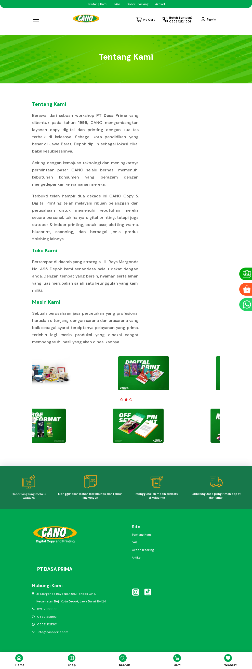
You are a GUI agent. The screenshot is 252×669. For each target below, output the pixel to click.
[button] (121, 399)
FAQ (117, 4)
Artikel (160, 4)
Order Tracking (137, 4)
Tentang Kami (97, 4)
